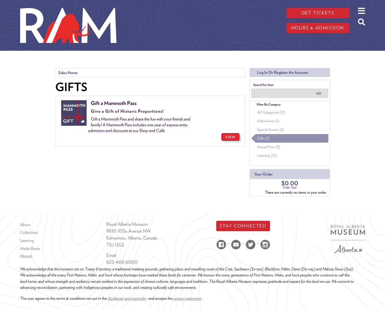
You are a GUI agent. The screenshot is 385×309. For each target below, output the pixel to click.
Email (111, 255)
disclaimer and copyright (127, 298)
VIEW (230, 137)
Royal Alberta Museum (127, 224)
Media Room (30, 248)
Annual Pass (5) (268, 147)
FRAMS (26, 256)
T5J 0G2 (115, 245)
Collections (29, 232)
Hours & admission (317, 28)
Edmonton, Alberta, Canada (131, 238)
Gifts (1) (263, 138)
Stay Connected (243, 226)
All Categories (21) (271, 112)
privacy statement (187, 298)
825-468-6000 (122, 262)
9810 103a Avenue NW (128, 231)
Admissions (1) (268, 121)
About (25, 224)
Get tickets (317, 13)
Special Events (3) (270, 129)
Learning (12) (267, 155)
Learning (27, 240)
